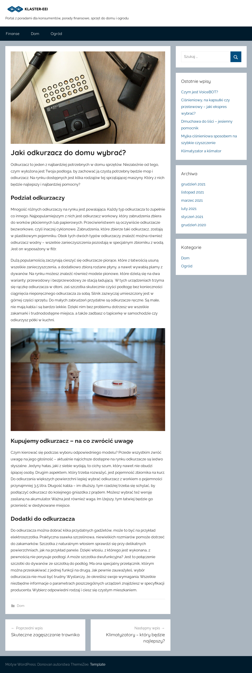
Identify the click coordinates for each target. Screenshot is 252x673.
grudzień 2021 (193, 184)
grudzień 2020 (193, 225)
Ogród (56, 33)
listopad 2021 (192, 192)
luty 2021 (188, 208)
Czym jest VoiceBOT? (199, 92)
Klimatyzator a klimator (201, 151)
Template (97, 664)
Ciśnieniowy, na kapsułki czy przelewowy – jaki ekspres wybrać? (205, 107)
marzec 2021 (192, 200)
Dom (35, 33)
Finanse (13, 33)
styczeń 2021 (192, 216)
